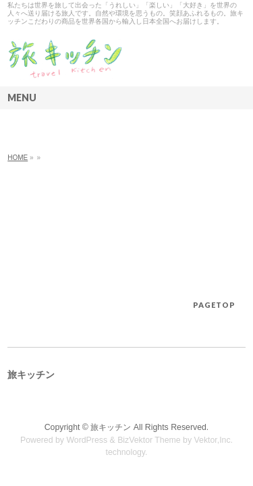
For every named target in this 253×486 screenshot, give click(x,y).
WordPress (86, 440)
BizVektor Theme (149, 440)
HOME (17, 157)
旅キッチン (110, 427)
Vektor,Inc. (213, 440)
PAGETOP (214, 304)
